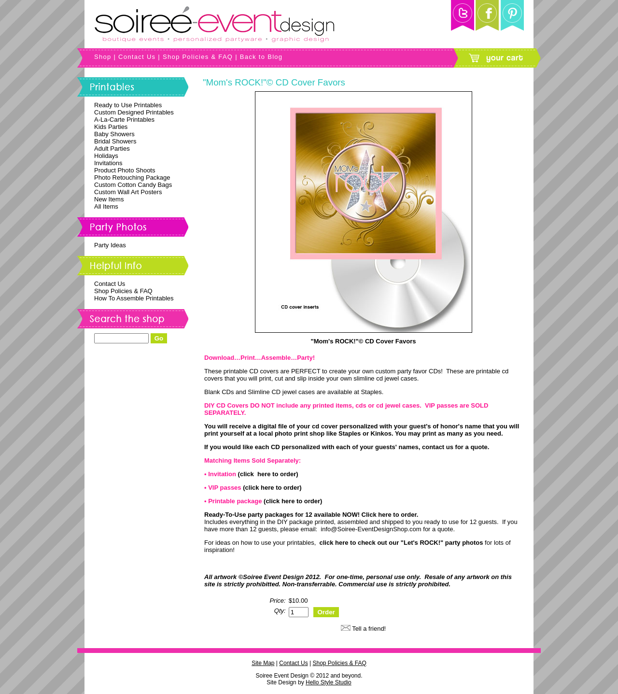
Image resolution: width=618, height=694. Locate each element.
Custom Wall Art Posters (128, 192)
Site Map (263, 663)
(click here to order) (268, 474)
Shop (103, 56)
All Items (106, 206)
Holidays (106, 155)
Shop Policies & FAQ (198, 56)
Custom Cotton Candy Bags (133, 184)
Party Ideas (110, 245)
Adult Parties (112, 148)
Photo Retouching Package (132, 177)
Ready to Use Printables (128, 105)
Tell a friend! (369, 628)
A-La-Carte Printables (124, 119)
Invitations (108, 163)
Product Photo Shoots (124, 170)
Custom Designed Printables (134, 112)
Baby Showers (114, 134)
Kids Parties (110, 126)
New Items (109, 199)
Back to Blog (261, 56)
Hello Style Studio (328, 682)
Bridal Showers (115, 141)
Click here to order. (390, 514)
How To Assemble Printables (134, 298)
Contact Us (136, 56)
